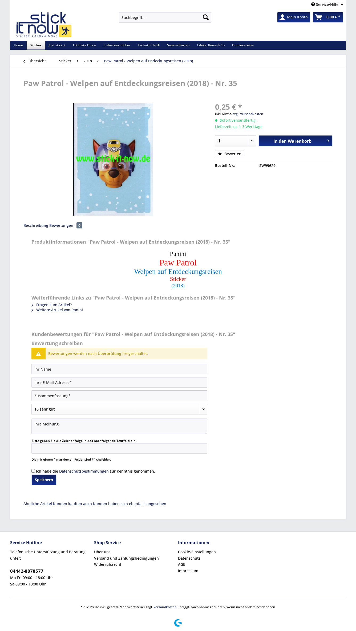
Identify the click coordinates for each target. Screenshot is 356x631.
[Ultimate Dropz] (84, 45)
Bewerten (229, 153)
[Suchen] (205, 17)
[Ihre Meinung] (119, 426)
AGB (181, 564)
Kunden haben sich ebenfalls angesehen (129, 503)
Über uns (102, 551)
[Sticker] (36, 45)
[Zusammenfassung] (119, 395)
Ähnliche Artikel (37, 503)
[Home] (18, 45)
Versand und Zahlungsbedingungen (126, 558)
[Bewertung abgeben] (119, 409)
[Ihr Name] (119, 369)
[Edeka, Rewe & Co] (210, 45)
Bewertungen (65, 225)
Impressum (188, 570)
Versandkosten (165, 607)
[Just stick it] (57, 45)
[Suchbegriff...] (165, 17)
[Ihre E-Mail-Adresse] (119, 382)
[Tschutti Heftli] (148, 45)
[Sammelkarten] (178, 45)
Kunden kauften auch (72, 503)
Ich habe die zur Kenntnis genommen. (95, 471)
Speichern (44, 479)
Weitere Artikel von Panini (57, 309)
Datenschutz (189, 558)
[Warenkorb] (328, 17)
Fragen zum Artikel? (51, 304)
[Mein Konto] (293, 17)
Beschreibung (35, 225)
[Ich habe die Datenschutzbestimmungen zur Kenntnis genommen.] (33, 471)
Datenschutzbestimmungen (84, 471)
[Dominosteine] (242, 45)
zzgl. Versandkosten (248, 114)
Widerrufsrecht (107, 564)
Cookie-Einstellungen (197, 551)
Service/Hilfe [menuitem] (325, 4)
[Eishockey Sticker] (117, 45)
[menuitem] (165, 20)
